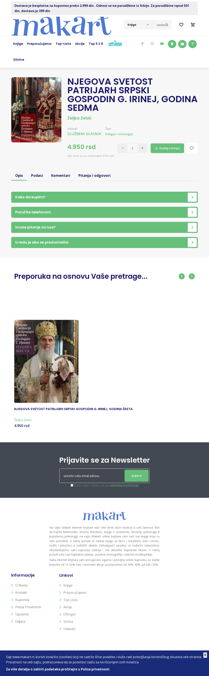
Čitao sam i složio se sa (106, 489)
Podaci (37, 175)
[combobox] (138, 25)
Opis (19, 175)
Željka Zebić (79, 118)
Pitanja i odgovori (94, 175)
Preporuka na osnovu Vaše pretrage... (82, 276)
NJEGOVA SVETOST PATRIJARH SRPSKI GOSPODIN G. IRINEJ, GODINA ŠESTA (73, 412)
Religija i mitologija (119, 134)
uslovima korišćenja (124, 489)
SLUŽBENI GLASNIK (84, 133)
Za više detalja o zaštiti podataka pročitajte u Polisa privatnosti (58, 669)
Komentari (60, 175)
